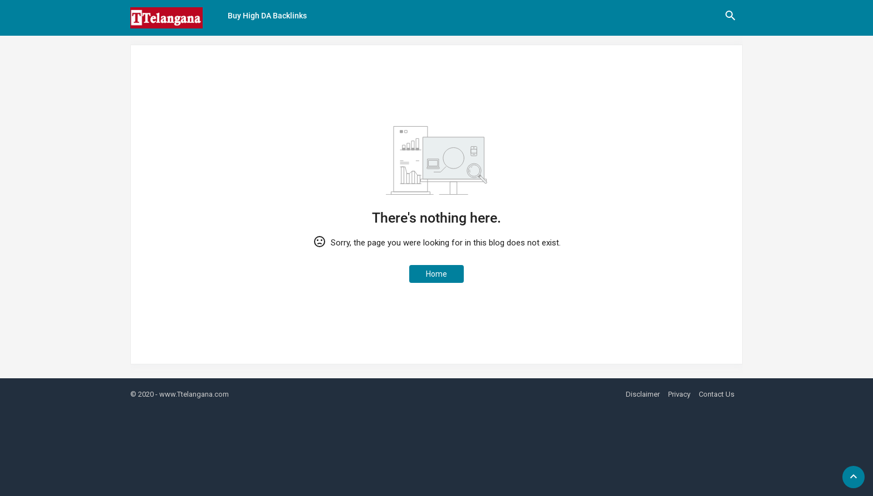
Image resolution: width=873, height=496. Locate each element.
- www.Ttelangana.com (192, 394)
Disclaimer (643, 394)
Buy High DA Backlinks (267, 15)
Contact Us (716, 394)
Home (436, 273)
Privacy (679, 394)
